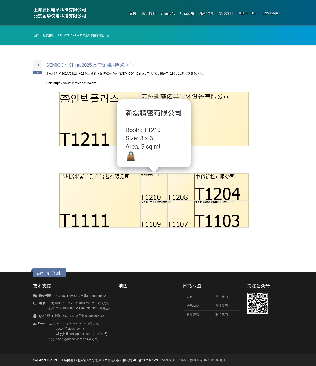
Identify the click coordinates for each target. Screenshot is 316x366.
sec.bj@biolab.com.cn (71, 339)
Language (270, 13)
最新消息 (206, 13)
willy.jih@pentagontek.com (74, 334)
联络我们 (226, 13)
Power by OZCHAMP (174, 360)
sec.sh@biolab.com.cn (71, 323)
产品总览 (168, 13)
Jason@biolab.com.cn (71, 328)
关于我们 (149, 13)
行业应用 (187, 13)
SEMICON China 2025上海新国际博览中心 (83, 35)
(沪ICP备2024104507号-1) (208, 360)
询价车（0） (248, 13)
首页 (132, 13)
